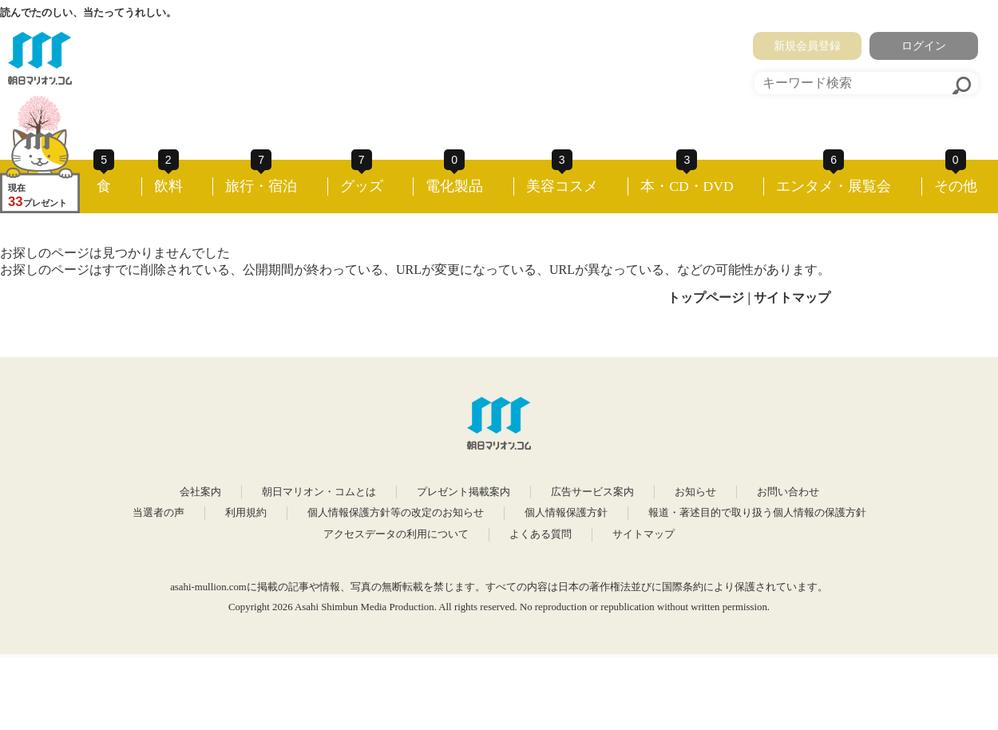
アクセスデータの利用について (396, 534)
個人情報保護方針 (566, 512)
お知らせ (695, 492)
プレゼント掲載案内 (463, 492)
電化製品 (454, 186)
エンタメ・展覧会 (833, 186)
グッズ (361, 186)
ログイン (923, 45)
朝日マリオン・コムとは (319, 492)
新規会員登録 (807, 45)
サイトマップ (792, 297)
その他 (955, 186)
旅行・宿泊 (261, 186)
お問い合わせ (788, 492)
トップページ (705, 297)
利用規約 (246, 512)
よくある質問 (540, 534)
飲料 (168, 186)
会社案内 (200, 492)
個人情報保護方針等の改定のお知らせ (395, 512)
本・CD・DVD (687, 186)
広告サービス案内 (592, 492)
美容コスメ (562, 186)
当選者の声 (158, 512)
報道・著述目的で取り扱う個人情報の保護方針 (757, 512)
